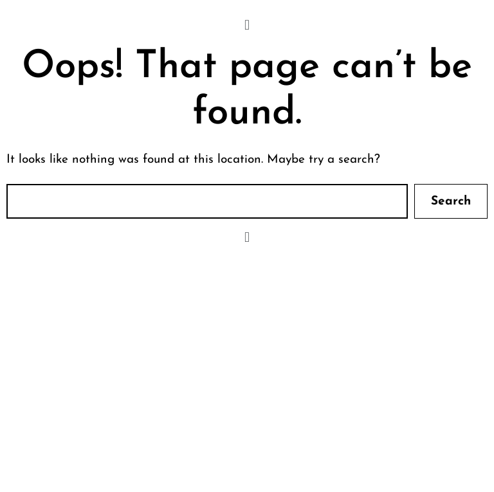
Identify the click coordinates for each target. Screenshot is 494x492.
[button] (246, 25)
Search (451, 202)
